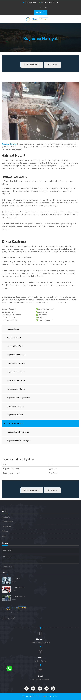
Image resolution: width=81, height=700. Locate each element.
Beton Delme (20, 587)
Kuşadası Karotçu (14, 337)
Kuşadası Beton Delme (16, 372)
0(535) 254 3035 (30, 2)
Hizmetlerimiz (7, 522)
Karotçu (17, 579)
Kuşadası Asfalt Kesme (16, 389)
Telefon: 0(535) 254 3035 (40, 643)
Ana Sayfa (6, 517)
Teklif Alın (40, 12)
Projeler (5, 531)
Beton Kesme (20, 596)
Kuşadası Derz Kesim (15, 415)
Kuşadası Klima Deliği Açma (18, 432)
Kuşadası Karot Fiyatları (16, 355)
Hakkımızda (6, 526)
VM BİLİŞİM (41, 696)
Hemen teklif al (31, 65)
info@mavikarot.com (48, 2)
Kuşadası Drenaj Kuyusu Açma (19, 441)
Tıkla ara (52, 65)
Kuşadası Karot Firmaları (16, 363)
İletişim (4, 536)
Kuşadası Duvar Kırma (15, 406)
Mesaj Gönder (8, 566)
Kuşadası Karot (13, 329)
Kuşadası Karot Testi (15, 346)
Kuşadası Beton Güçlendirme (18, 398)
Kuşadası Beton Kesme (16, 380)
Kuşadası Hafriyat (16, 423)
